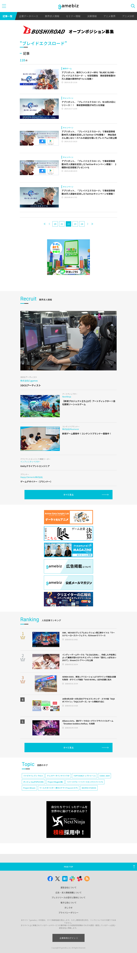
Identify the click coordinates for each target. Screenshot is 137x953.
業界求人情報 (52, 16)
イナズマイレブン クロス (33, 775)
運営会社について (68, 887)
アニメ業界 (109, 16)
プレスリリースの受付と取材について (68, 897)
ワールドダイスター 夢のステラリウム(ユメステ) (58, 788)
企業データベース (28, 16)
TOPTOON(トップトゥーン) (84, 775)
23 (75, 224)
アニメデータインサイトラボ (58, 775)
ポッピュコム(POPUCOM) (33, 782)
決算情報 (92, 16)
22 (68, 224)
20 (55, 224)
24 (82, 224)
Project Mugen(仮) (55, 782)
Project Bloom (29, 788)
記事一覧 (7, 16)
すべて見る (68, 494)
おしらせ (68, 907)
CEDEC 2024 (104, 775)
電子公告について (68, 902)
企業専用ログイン (69, 938)
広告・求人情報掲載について (69, 892)
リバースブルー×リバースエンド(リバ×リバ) (85, 782)
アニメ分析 (128, 16)
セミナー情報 (73, 16)
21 (62, 224)
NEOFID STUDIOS (89, 788)
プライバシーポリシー (68, 912)
